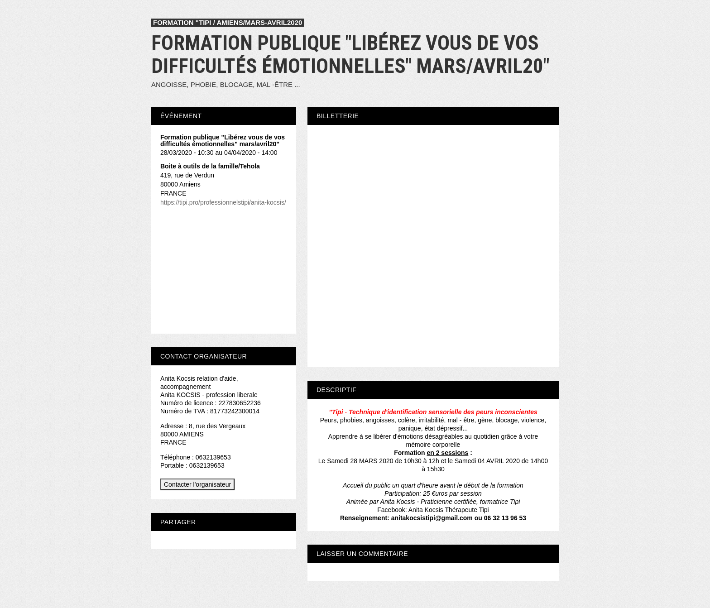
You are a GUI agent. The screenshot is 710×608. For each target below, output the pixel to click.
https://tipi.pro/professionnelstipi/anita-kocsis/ (223, 202)
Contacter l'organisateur (197, 484)
